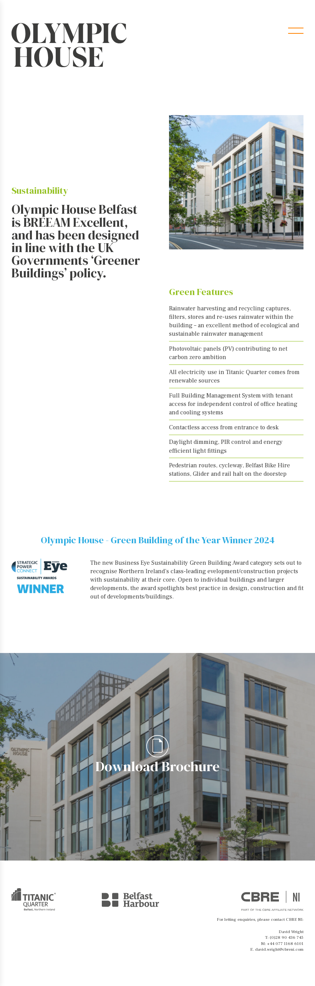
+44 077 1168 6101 (285, 943)
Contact (223, 31)
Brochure (264, 31)
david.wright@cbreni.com (279, 949)
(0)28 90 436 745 (286, 937)
